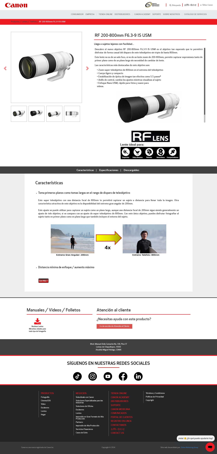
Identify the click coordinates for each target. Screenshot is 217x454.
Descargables (131, 170)
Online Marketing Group (189, 447)
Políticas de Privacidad (155, 397)
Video (43, 404)
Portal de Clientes (122, 417)
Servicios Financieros (84, 429)
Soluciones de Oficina (84, 406)
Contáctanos (118, 425)
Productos (15, 22)
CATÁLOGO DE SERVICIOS (195, 14)
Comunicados (119, 413)
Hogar (43, 415)
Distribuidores (122, 14)
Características (85, 170)
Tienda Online (106, 14)
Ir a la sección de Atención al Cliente (114, 326)
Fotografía (45, 397)
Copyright (150, 400)
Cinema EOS (46, 401)
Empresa (90, 14)
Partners (79, 422)
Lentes (25, 22)
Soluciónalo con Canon (85, 397)
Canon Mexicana (120, 409)
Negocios (81, 393)
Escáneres (45, 408)
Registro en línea (121, 421)
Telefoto (33, 22)
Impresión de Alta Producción (87, 426)
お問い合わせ (190, 5)
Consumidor (77, 14)
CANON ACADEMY (142, 14)
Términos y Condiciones (155, 393)
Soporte (156, 14)
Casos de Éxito (82, 433)
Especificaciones (108, 170)
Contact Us (117, 433)
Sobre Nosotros (171, 14)
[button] (88, 67)
